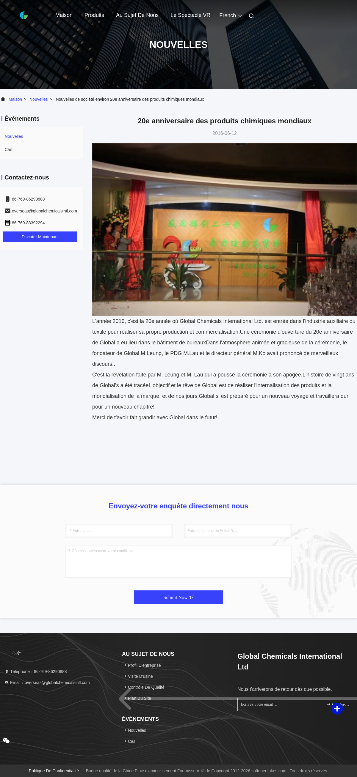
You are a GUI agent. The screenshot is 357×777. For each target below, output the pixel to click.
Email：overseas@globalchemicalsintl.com (47, 682)
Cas (8, 149)
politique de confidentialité (54, 770)
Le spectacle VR (190, 15)
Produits (94, 15)
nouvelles (38, 99)
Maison (64, 15)
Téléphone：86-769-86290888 (35, 671)
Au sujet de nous (137, 15)
